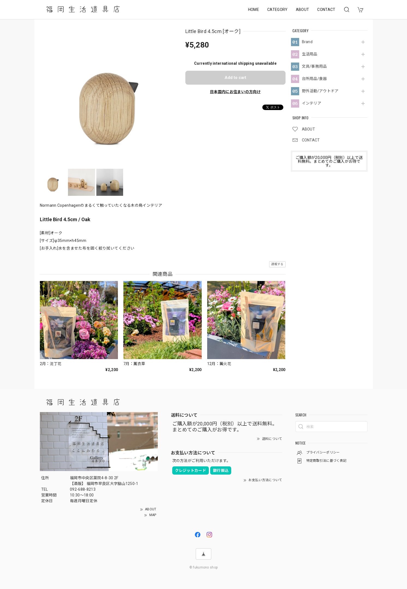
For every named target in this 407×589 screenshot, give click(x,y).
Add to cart (235, 77)
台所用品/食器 (314, 78)
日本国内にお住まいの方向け (235, 92)
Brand (307, 42)
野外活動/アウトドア (320, 91)
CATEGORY (277, 9)
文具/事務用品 (314, 66)
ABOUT (302, 9)
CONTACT (326, 9)
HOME (253, 9)
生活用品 (309, 54)
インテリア (312, 103)
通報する (277, 264)
